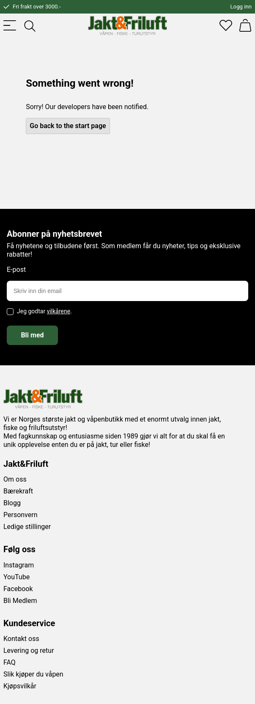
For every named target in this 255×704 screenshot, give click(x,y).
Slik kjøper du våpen (33, 674)
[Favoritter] (225, 25)
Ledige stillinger (27, 527)
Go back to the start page (68, 126)
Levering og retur (28, 650)
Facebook (18, 589)
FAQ (9, 662)
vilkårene (59, 311)
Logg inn (241, 6)
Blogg (12, 503)
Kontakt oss (21, 639)
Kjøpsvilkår (19, 686)
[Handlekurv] (245, 25)
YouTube (16, 577)
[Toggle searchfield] (29, 25)
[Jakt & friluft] (127, 25)
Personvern (20, 515)
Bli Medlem (20, 601)
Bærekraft (18, 491)
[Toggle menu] (9, 25)
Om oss (15, 479)
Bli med (32, 335)
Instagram (18, 565)
